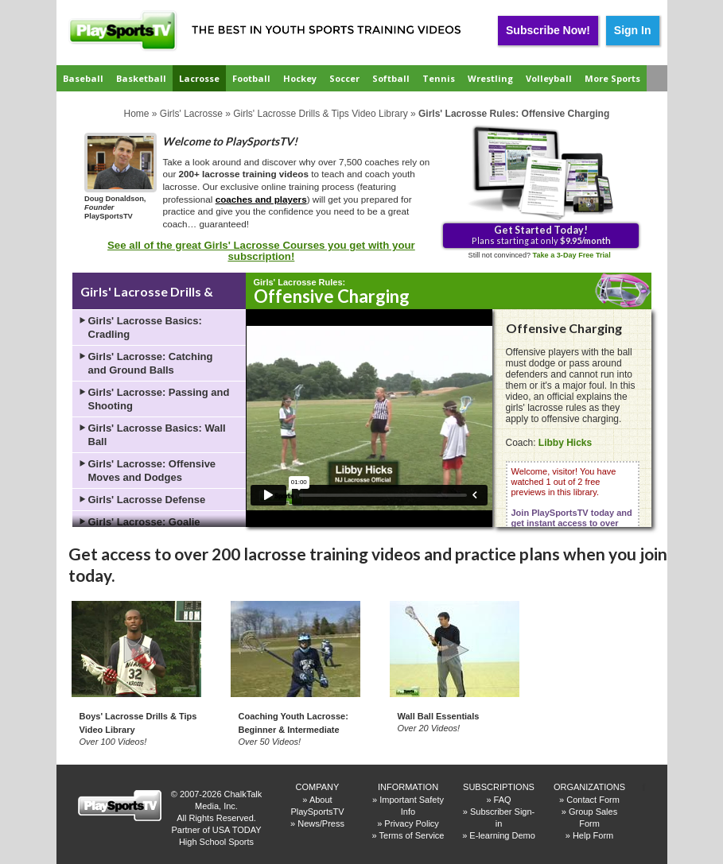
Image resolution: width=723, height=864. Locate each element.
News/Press (320, 823)
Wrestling (490, 78)
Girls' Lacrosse (191, 113)
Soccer (344, 78)
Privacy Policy (411, 823)
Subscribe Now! (548, 30)
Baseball (83, 78)
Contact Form (593, 799)
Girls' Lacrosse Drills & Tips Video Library (320, 113)
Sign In (632, 30)
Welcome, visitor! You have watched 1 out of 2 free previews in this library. (571, 507)
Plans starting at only (541, 234)
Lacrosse (199, 78)
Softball (391, 78)
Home (137, 113)
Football (251, 78)
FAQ (502, 799)
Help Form (593, 835)
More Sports (612, 78)
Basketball (141, 78)
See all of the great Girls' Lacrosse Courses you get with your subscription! (261, 250)
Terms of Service (412, 835)
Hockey (300, 78)
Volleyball (549, 78)
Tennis (438, 78)
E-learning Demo (502, 835)
